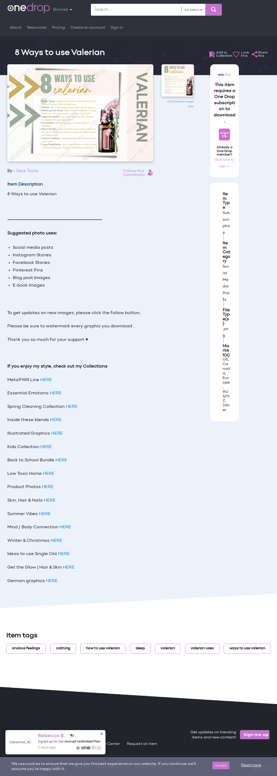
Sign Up (224, 134)
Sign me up (256, 734)
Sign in (117, 27)
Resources (37, 27)
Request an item (142, 744)
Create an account (87, 27)
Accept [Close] (221, 765)
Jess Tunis (27, 171)
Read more (251, 765)
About (16, 27)
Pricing (58, 27)
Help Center (109, 744)
